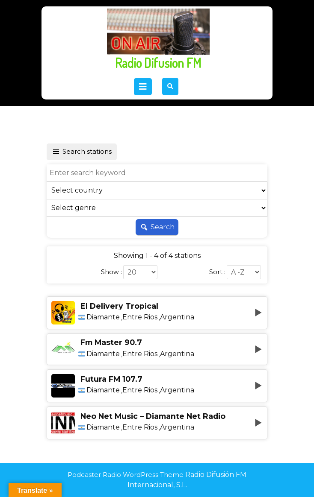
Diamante (103, 317)
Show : (111, 272)
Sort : (217, 272)
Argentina (177, 317)
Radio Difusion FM (158, 63)
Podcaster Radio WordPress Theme (126, 475)
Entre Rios (139, 317)
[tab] (143, 86)
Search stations (82, 151)
